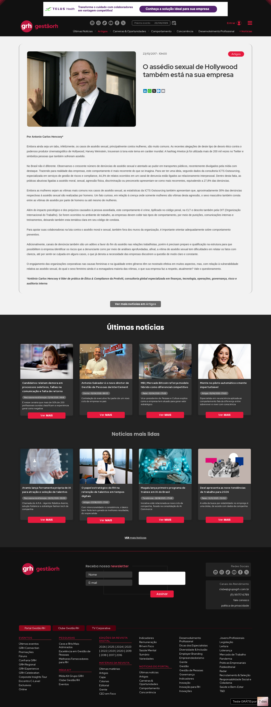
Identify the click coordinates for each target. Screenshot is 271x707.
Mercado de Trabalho (233, 654)
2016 (119, 655)
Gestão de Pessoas (191, 670)
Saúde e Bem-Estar (232, 687)
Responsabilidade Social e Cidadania (235, 681)
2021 (112, 651)
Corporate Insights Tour (33, 677)
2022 (104, 651)
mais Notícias (135, 537)
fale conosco (241, 600)
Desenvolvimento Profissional (216, 31)
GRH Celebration (29, 672)
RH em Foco (146, 646)
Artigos (103, 31)
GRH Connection (29, 648)
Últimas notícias (148, 672)
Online (23, 689)
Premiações (26, 652)
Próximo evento (151, 22)
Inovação (184, 682)
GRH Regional (27, 664)
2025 (111, 646)
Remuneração (148, 642)
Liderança (226, 650)
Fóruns (23, 656)
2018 (104, 655)
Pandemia (226, 658)
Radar (223, 671)
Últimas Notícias (83, 31)
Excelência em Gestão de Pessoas (75, 653)
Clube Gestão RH (69, 680)
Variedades (146, 658)
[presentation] (167, 579)
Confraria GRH (27, 660)
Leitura (224, 646)
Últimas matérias (109, 668)
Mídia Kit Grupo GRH (71, 676)
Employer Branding (190, 653)
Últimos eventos (29, 643)
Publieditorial (227, 667)
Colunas (104, 681)
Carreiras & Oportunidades (129, 31)
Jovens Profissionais (232, 638)
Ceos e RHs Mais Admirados (69, 645)
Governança (187, 674)
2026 (102, 646)
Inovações (185, 691)
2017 (111, 655)
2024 (119, 646)
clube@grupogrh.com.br (234, 589)
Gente (103, 689)
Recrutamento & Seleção (235, 675)
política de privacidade (235, 605)
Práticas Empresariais (233, 662)
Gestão (184, 666)
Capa (102, 677)
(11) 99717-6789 (239, 594)
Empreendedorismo (191, 658)
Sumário (144, 654)
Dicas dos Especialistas (193, 645)
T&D (222, 691)
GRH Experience (29, 668)
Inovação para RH (189, 687)
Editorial (104, 685)
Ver (46, 415)
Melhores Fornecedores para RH (73, 660)
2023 (128, 646)
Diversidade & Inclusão (193, 649)
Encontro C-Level (29, 681)
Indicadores (146, 638)
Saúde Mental (147, 650)
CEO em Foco (107, 693)
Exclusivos (25, 685)
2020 (120, 651)
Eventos (64, 684)
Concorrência (185, 31)
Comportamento (161, 31)
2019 (129, 651)
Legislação (226, 642)
